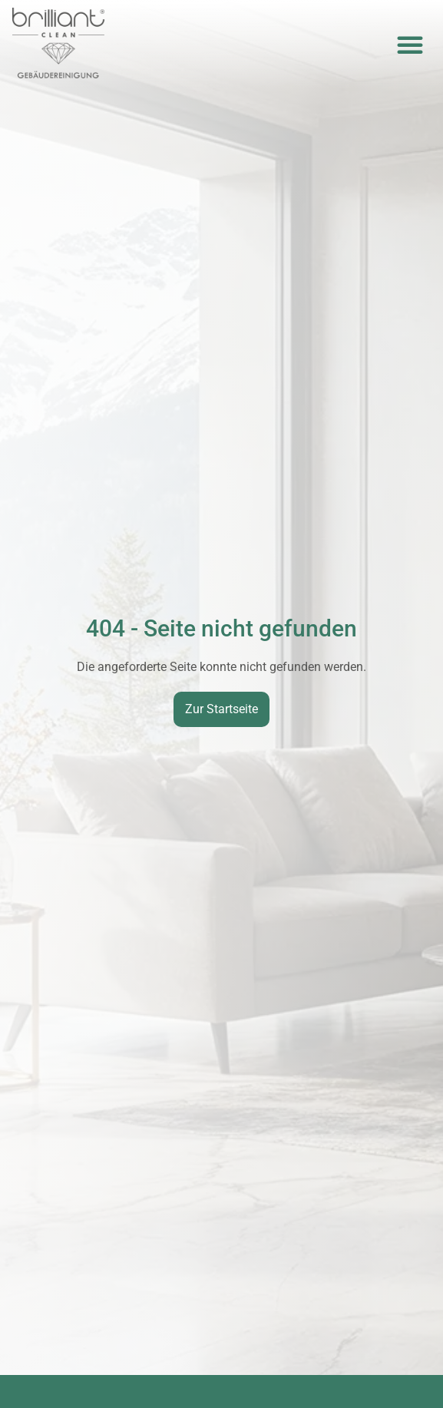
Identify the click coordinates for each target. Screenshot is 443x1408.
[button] (410, 44)
